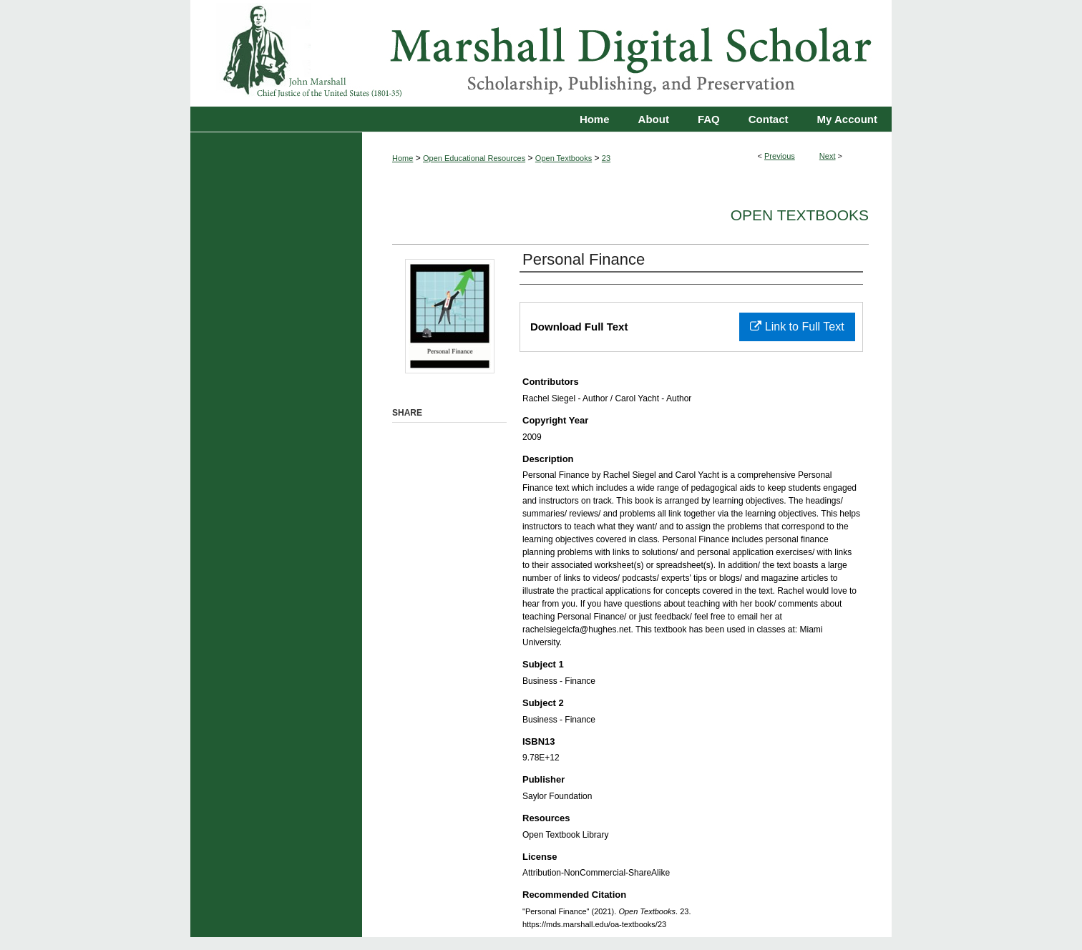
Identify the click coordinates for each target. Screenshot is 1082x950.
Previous (779, 156)
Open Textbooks (563, 158)
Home (402, 158)
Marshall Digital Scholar (541, 53)
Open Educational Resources (474, 158)
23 (606, 158)
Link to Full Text (797, 326)
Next (827, 156)
